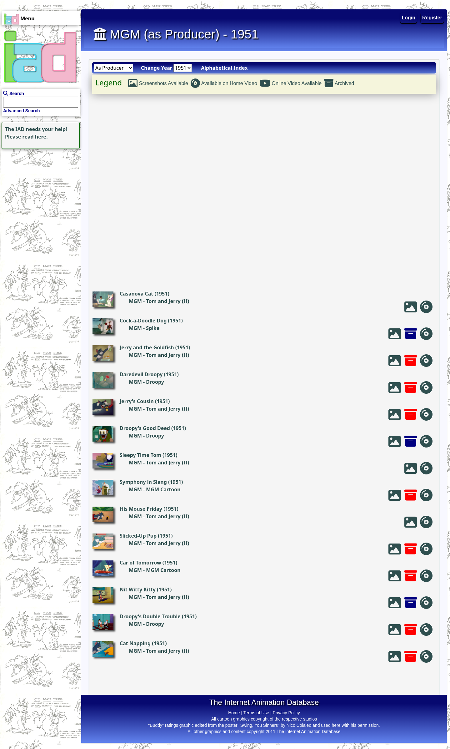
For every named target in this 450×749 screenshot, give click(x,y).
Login (409, 17)
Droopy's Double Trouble (150, 616)
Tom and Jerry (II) (167, 301)
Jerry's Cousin (137, 401)
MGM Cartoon (163, 489)
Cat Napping (135, 643)
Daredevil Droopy (141, 374)
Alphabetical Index (224, 67)
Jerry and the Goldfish (147, 347)
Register (432, 17)
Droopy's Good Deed (145, 428)
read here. (35, 136)
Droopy (155, 381)
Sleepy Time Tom (140, 455)
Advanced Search (21, 110)
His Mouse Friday (141, 508)
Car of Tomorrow (140, 562)
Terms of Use (256, 712)
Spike (152, 328)
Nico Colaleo (299, 725)
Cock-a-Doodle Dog (143, 320)
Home (234, 712)
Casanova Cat (136, 293)
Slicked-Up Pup (138, 535)
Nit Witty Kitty (138, 589)
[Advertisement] (39, 189)
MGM (135, 301)
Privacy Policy (286, 712)
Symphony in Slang (143, 481)
